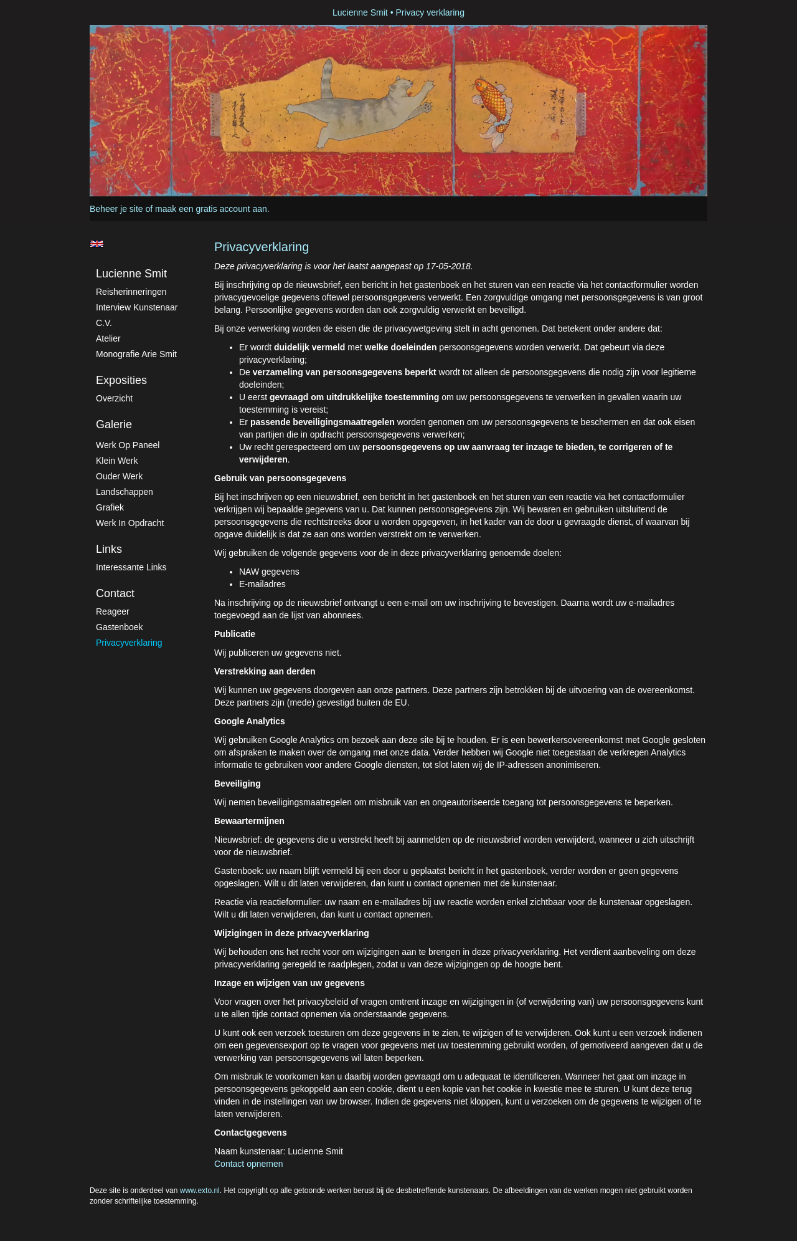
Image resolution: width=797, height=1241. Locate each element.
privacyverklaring (129, 643)
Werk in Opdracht (130, 523)
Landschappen (124, 492)
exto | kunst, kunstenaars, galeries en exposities (125, 12)
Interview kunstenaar (137, 307)
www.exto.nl (200, 1190)
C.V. (104, 323)
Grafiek (110, 507)
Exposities (121, 380)
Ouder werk (119, 476)
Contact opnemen (248, 1164)
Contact (115, 593)
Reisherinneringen (131, 292)
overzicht (114, 398)
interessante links (131, 567)
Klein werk (117, 461)
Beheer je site (116, 209)
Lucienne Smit (360, 12)
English (97, 243)
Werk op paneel (127, 445)
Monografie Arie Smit (136, 354)
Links (109, 549)
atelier (108, 338)
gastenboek (119, 627)
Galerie (114, 424)
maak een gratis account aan (211, 209)
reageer (113, 611)
